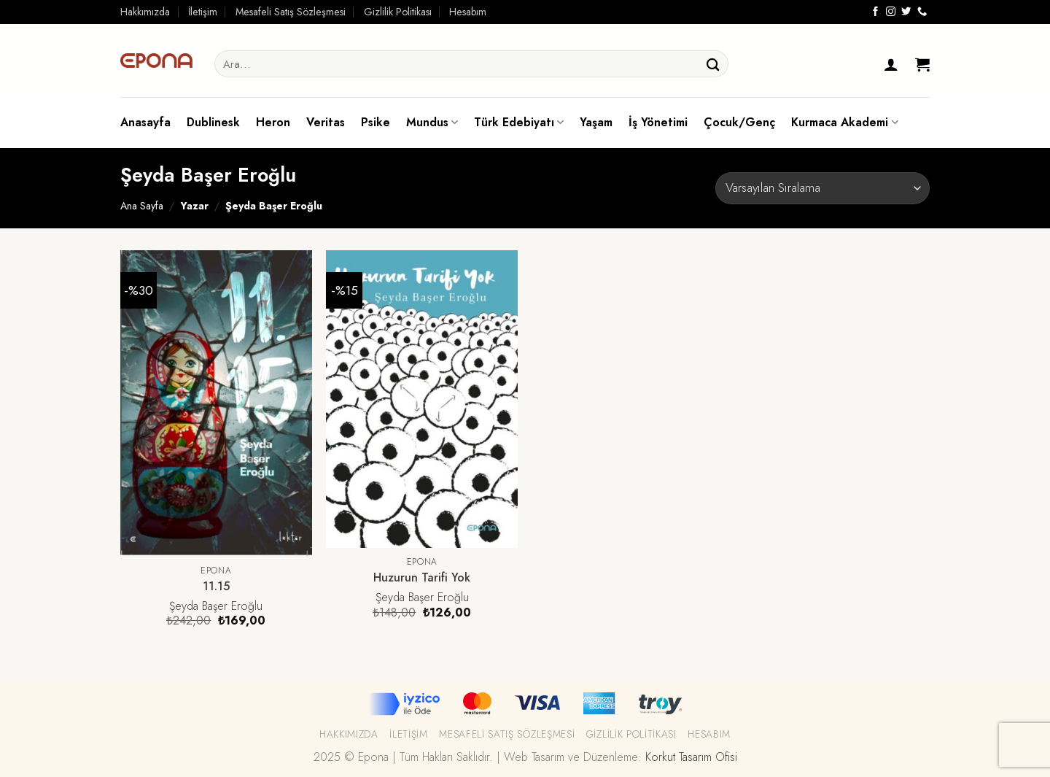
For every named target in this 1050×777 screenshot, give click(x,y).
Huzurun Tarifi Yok (421, 578)
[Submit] (713, 63)
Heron (273, 122)
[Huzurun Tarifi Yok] (422, 399)
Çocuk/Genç (739, 122)
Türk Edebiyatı (519, 122)
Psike (375, 122)
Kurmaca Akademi (844, 122)
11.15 (216, 587)
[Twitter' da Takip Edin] (906, 12)
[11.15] (216, 403)
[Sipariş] (822, 188)
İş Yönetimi (658, 122)
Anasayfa (145, 122)
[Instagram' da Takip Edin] (890, 12)
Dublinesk (213, 122)
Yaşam (596, 122)
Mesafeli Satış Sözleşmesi (291, 11)
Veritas (325, 122)
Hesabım (467, 11)
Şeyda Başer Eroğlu (215, 606)
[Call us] (922, 12)
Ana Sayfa (141, 205)
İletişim (202, 11)
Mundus (432, 122)
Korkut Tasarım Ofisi (691, 757)
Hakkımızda (145, 11)
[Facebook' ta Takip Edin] (875, 12)
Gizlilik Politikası (398, 11)
